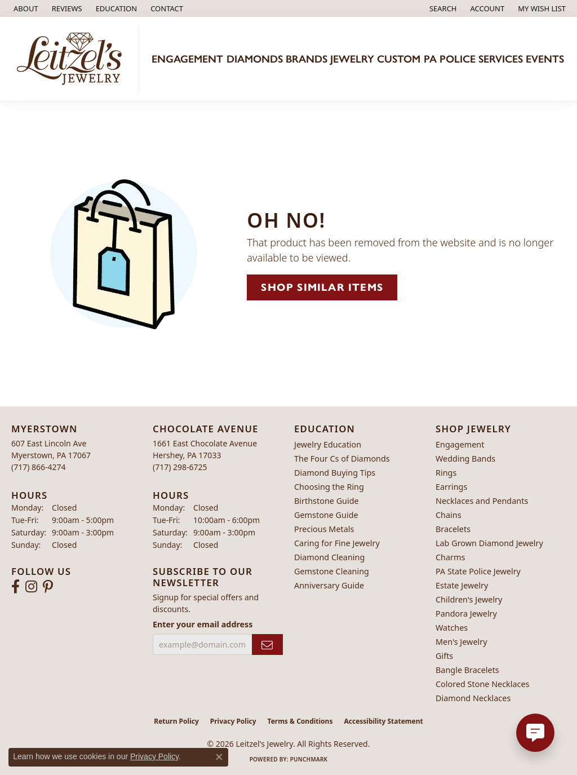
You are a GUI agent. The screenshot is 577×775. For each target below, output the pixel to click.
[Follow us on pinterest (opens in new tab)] (48, 587)
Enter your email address (202, 624)
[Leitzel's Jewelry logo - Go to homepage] (72, 59)
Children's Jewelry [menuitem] (469, 599)
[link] (24, 8)
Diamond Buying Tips (334, 472)
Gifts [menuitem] (444, 655)
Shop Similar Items (322, 287)
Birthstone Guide (326, 500)
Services (500, 58)
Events (545, 58)
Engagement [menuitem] (460, 444)
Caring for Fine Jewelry (337, 543)
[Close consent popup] (219, 757)
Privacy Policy (233, 721)
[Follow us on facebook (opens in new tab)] (15, 587)
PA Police (450, 58)
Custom (398, 58)
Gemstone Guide (326, 515)
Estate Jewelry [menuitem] (462, 585)
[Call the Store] (38, 467)
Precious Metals (324, 529)
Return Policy (176, 721)
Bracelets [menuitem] (453, 529)
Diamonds (255, 58)
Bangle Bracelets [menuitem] (467, 670)
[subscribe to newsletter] (267, 644)
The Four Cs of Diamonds (342, 458)
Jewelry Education (327, 444)
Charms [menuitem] (450, 557)
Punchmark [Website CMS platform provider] (309, 759)
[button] (115, 8)
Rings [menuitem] (446, 472)
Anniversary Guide (329, 585)
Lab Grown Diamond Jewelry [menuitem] (489, 543)
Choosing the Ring (329, 486)
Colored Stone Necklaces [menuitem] (483, 684)
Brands (306, 58)
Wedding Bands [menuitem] (465, 458)
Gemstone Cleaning (331, 571)
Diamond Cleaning (329, 557)
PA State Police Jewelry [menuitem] (478, 571)
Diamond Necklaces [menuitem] (473, 698)
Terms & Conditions (300, 721)
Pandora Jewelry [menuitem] (466, 613)
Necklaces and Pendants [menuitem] (482, 500)
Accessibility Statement (383, 721)
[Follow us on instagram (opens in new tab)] (31, 587)
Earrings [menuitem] (451, 486)
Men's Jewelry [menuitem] (461, 641)
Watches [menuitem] (452, 627)
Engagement (187, 58)
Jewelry (352, 58)
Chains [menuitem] (448, 515)
